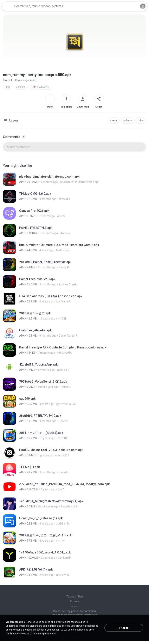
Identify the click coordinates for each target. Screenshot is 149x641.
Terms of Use (74, 596)
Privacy (74, 601)
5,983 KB (20, 87)
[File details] (74, 179)
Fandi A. (8, 80)
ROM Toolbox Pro (40, 87)
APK (7, 87)
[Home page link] (7, 6)
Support (75, 606)
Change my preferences (43, 633)
